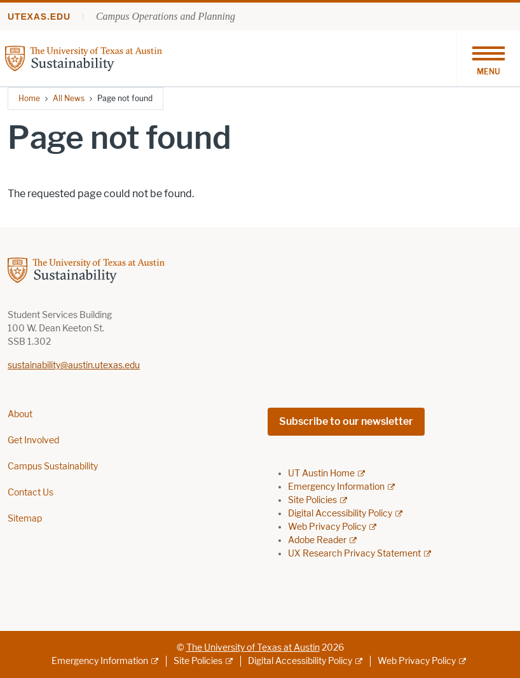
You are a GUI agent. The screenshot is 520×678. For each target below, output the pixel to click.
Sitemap (25, 518)
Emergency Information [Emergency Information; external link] (336, 486)
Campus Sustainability (53, 466)
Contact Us (30, 492)
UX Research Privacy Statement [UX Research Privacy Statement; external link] (354, 553)
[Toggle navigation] (488, 58)
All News (69, 98)
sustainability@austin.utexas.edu (74, 365)
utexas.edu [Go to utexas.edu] (39, 16)
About (20, 414)
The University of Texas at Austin (253, 647)
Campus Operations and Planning (165, 16)
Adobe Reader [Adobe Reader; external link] (317, 540)
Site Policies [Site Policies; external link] (312, 500)
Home (29, 98)
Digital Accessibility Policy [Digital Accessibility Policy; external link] (340, 513)
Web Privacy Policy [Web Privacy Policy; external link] (327, 527)
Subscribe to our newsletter (346, 421)
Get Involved (33, 440)
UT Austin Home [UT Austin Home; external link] (321, 473)
